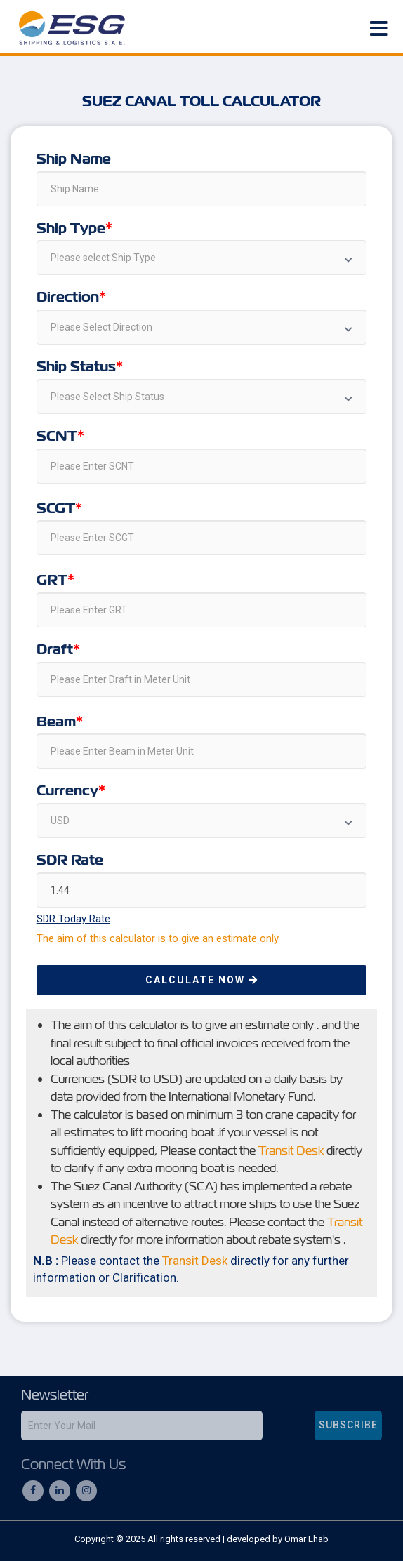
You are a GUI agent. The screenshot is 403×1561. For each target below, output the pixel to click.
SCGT (56, 508)
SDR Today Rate (73, 918)
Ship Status (76, 367)
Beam (56, 722)
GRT (52, 580)
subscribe (348, 1424)
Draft (55, 650)
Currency (67, 791)
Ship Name (74, 159)
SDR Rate (70, 860)
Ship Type (71, 228)
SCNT (57, 436)
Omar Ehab (306, 1539)
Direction (68, 297)
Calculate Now (201, 979)
